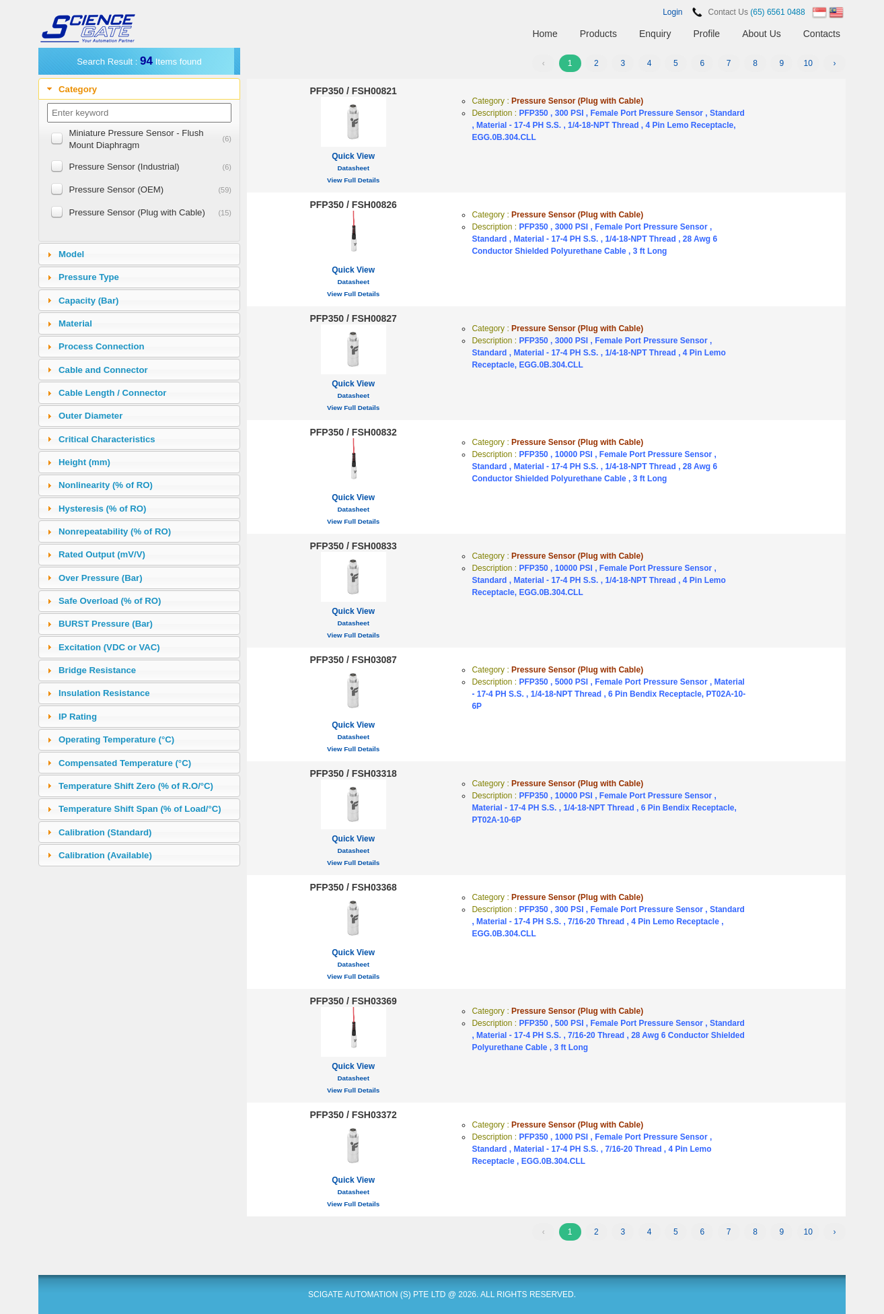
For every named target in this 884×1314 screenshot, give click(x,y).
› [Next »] (835, 63)
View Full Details (353, 180)
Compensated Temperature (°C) (125, 763)
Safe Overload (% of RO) (110, 601)
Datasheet (353, 168)
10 (807, 63)
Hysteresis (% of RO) (102, 509)
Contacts (821, 33)
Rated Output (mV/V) (102, 554)
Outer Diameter (90, 416)
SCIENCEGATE (88, 28)
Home (544, 33)
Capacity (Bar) (88, 301)
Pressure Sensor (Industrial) (124, 167)
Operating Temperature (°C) (116, 739)
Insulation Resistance (104, 693)
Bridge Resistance (97, 670)
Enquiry (655, 33)
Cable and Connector (103, 370)
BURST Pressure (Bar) (106, 624)
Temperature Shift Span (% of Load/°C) (140, 809)
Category (78, 89)
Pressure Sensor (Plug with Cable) (137, 212)
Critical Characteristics (107, 439)
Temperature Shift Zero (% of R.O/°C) (136, 786)
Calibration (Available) (105, 855)
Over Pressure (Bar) (101, 578)
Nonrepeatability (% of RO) (115, 531)
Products (598, 33)
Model (71, 254)
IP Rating (78, 717)
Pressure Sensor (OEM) (116, 189)
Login (672, 12)
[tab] (139, 89)
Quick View (353, 156)
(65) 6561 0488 (777, 12)
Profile (706, 33)
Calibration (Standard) (105, 832)
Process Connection (102, 346)
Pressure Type (89, 277)
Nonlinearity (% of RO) (106, 485)
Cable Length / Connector (112, 393)
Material (75, 323)
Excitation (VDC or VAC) (109, 647)
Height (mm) (84, 462)
